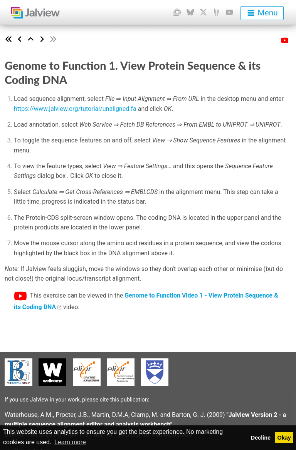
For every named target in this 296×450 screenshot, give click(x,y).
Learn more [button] (70, 442)
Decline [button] (261, 438)
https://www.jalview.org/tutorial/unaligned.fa (75, 108)
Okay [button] (284, 438)
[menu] (262, 13)
